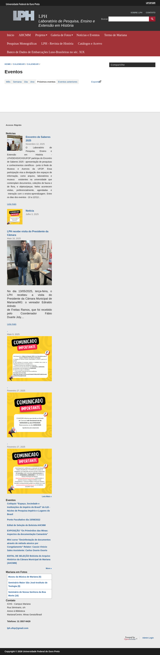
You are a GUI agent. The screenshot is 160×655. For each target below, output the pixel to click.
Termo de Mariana (115, 35)
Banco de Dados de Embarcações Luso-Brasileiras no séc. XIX (46, 52)
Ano (32, 81)
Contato (150, 12)
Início (10, 35)
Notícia (30, 210)
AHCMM (25, 35)
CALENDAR (19, 64)
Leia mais (11, 204)
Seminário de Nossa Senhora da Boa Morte (27, 594)
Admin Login (148, 638)
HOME (8, 64)
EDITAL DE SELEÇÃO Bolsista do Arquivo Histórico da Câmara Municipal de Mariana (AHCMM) (28, 559)
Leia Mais (46, 496)
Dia (26, 81)
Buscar (104, 19)
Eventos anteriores (67, 81)
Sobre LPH (136, 12)
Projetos (40, 35)
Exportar (95, 81)
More (48, 568)
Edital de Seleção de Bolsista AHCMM (26, 525)
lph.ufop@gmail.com (17, 628)
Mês (8, 81)
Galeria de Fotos (61, 35)
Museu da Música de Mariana (24, 577)
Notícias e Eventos (88, 35)
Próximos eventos (47, 81)
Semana (17, 81)
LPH (42, 16)
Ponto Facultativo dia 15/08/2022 (23, 519)
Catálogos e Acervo (90, 43)
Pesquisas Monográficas (22, 43)
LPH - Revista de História (57, 43)
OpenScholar (130, 638)
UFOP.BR (150, 3)
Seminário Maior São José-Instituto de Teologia (27, 584)
